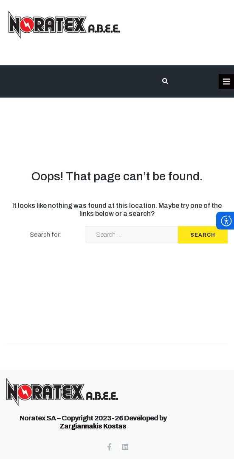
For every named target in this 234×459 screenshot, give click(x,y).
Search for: (46, 234)
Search (202, 235)
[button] (226, 81)
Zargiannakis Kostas (92, 426)
